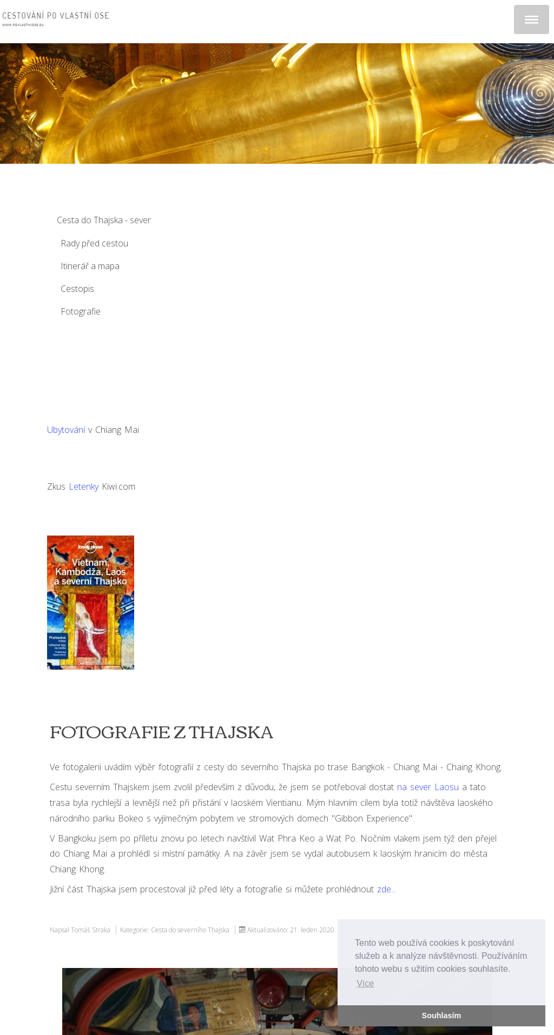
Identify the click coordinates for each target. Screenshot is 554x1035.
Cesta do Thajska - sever (104, 220)
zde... (386, 889)
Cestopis (77, 289)
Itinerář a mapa (90, 266)
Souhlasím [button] (441, 1015)
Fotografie (81, 311)
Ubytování (66, 430)
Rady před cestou (94, 243)
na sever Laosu (428, 787)
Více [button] (365, 983)
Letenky (83, 486)
